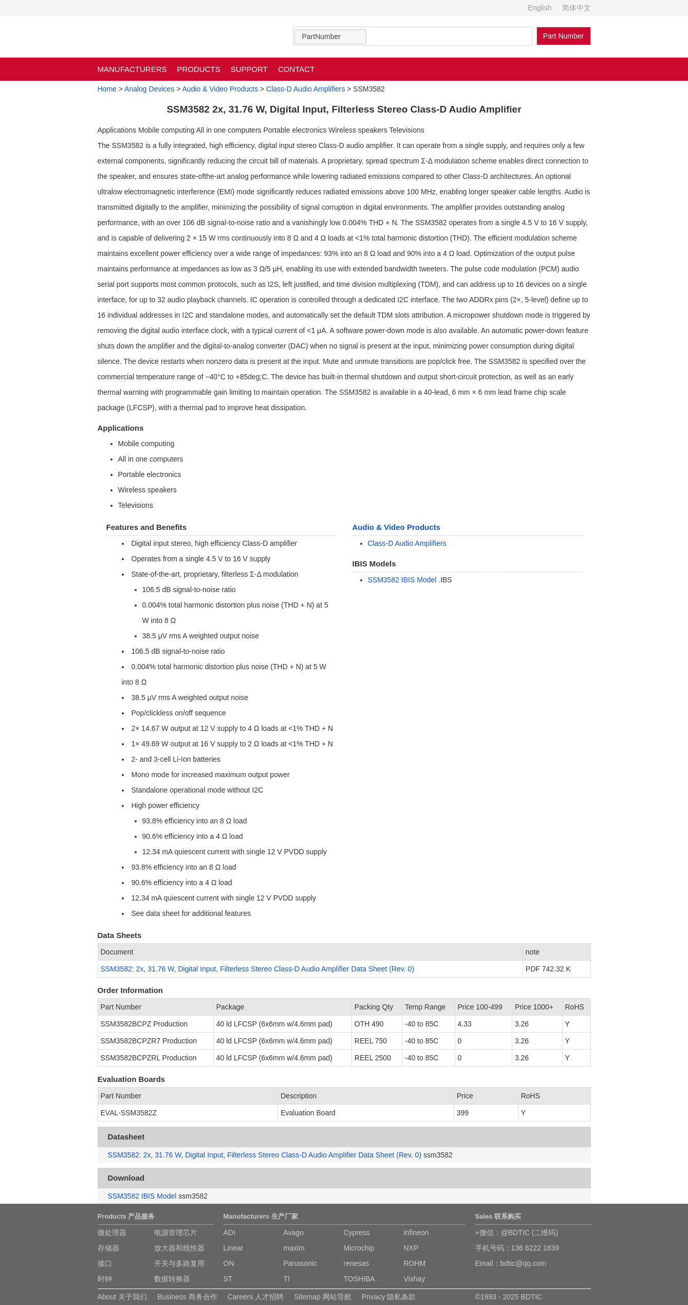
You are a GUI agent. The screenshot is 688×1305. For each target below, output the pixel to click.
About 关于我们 (122, 1297)
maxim (294, 1248)
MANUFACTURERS (132, 69)
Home (107, 89)
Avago (294, 1232)
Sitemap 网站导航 (322, 1297)
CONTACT (296, 69)
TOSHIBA (359, 1279)
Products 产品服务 (126, 1216)
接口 (105, 1263)
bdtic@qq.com (523, 1263)
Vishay (414, 1279)
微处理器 (112, 1232)
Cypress (357, 1232)
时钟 (105, 1279)
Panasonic (300, 1263)
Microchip (359, 1248)
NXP (411, 1248)
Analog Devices (149, 89)
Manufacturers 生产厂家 (261, 1216)
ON (229, 1263)
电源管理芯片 (175, 1232)
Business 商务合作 (187, 1297)
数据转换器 (172, 1279)
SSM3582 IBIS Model (402, 580)
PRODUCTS (198, 69)
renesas (356, 1263)
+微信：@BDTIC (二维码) (517, 1232)
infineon (416, 1232)
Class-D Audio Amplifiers (305, 89)
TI (287, 1279)
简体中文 (576, 8)
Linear (234, 1248)
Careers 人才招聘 (256, 1297)
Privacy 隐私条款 (389, 1297)
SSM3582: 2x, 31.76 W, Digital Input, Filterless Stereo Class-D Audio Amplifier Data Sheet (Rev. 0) (258, 969)
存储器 (108, 1248)
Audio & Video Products (220, 89)
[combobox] (330, 36)
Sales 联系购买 (498, 1216)
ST (228, 1279)
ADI (229, 1232)
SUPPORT (249, 69)
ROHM (415, 1263)
